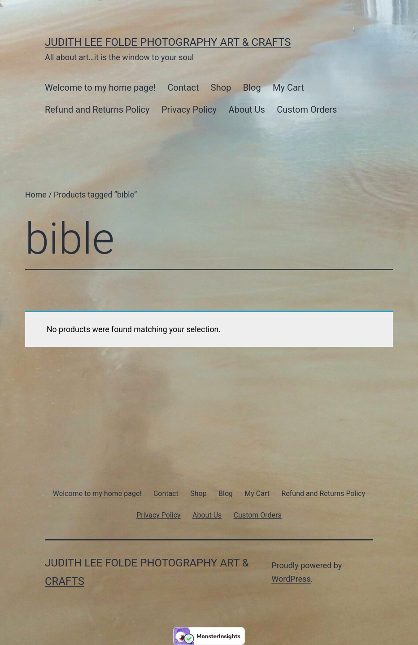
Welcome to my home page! (100, 87)
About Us (246, 109)
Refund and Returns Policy (97, 109)
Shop (221, 87)
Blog (252, 87)
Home (36, 194)
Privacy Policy (189, 109)
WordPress (290, 579)
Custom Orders (307, 109)
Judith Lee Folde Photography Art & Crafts (168, 42)
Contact (183, 87)
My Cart (288, 87)
